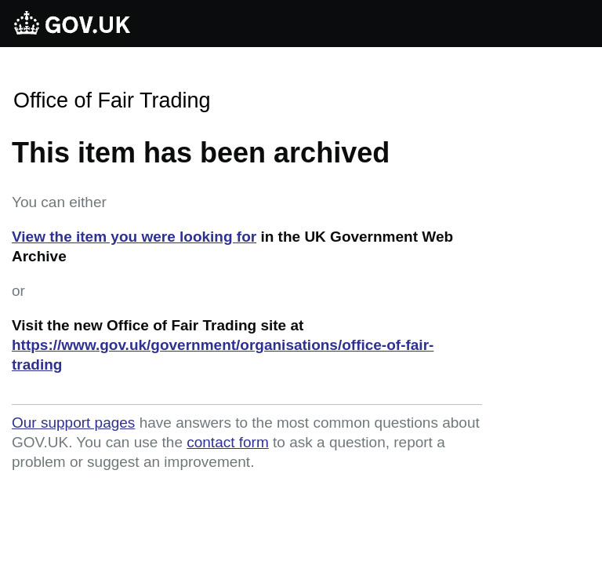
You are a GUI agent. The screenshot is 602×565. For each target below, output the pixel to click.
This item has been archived (201, 153)
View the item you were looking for (134, 236)
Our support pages (73, 422)
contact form (228, 442)
